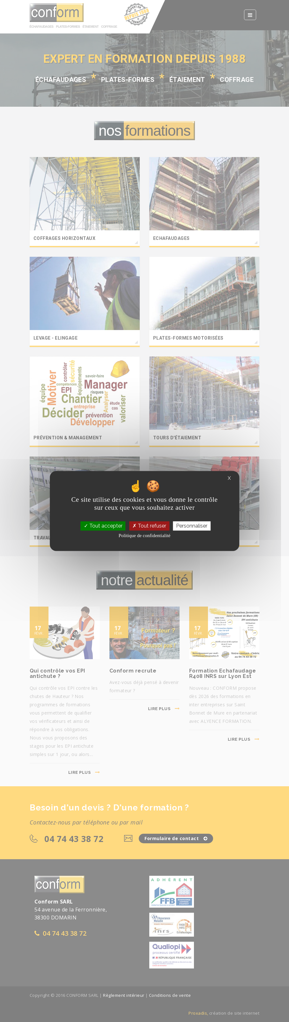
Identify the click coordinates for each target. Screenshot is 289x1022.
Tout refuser (149, 526)
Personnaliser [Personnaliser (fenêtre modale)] (191, 526)
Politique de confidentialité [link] (144, 535)
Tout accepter (103, 526)
